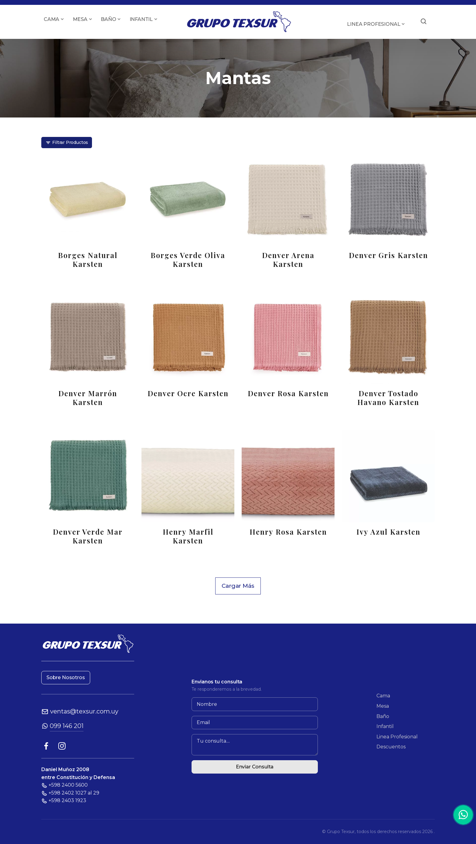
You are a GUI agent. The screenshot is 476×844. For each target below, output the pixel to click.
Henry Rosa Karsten (288, 531)
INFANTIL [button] (141, 19)
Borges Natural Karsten (87, 259)
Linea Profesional (397, 737)
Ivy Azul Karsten (388, 531)
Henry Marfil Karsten (188, 536)
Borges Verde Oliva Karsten (188, 259)
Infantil (385, 726)
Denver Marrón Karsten (87, 398)
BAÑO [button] (108, 19)
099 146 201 (66, 726)
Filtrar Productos (66, 143)
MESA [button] (80, 19)
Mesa (382, 706)
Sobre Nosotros (65, 677)
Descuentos (391, 747)
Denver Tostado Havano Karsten (388, 398)
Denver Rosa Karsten (288, 393)
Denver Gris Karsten (388, 255)
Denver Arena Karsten (288, 259)
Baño (382, 716)
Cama (383, 696)
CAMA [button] (51, 19)
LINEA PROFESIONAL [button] (373, 24)
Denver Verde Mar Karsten (88, 536)
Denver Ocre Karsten (188, 393)
